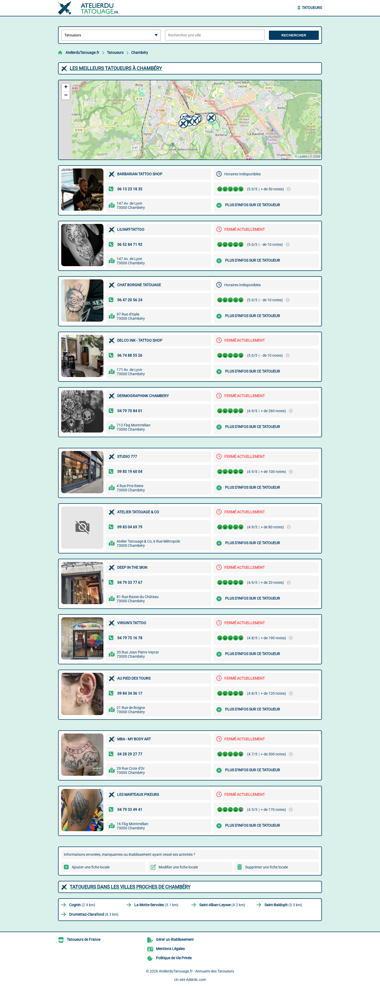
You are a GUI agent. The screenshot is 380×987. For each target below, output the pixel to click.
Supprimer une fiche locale (266, 867)
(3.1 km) (156, 905)
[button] (183, 123)
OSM (316, 156)
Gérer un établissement (175, 939)
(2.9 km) (82, 905)
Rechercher (293, 35)
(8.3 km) (93, 914)
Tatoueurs (312, 8)
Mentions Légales (170, 949)
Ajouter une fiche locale (91, 867)
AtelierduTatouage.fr (82, 52)
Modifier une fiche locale (178, 867)
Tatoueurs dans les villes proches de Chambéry (130, 887)
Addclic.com (196, 979)
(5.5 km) (283, 905)
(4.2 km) (222, 905)
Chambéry (139, 52)
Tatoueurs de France (83, 939)
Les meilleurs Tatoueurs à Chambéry (116, 68)
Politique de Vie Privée (174, 958)
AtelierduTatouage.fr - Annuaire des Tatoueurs (196, 971)
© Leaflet (300, 156)
